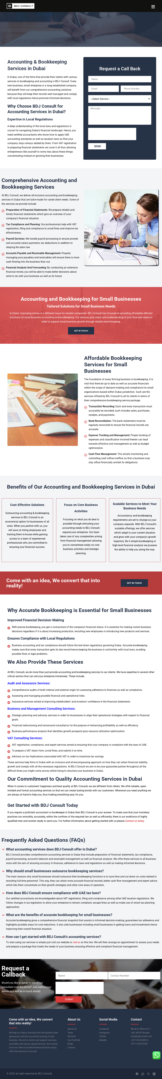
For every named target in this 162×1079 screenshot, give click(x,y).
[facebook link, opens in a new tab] (137, 1073)
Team (70, 1032)
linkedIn (103, 1040)
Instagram (104, 1032)
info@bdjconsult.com (141, 1036)
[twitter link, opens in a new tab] (148, 1073)
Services (72, 1036)
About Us (72, 1029)
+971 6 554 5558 (139, 1043)
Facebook (104, 1029)
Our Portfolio (74, 1040)
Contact (71, 1047)
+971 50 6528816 (139, 1040)
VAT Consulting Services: (25, 738)
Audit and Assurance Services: (28, 683)
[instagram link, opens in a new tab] (142, 1073)
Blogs (70, 1043)
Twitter (102, 1036)
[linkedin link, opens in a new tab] (154, 1073)
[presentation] (112, 134)
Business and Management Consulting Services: (41, 709)
